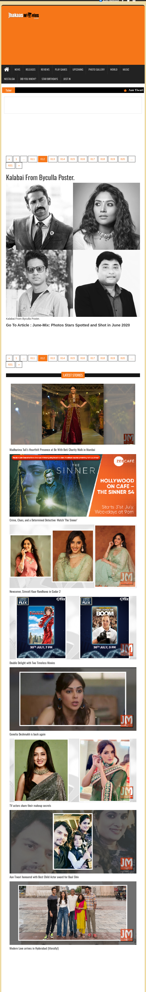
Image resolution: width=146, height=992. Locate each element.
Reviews (45, 69)
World (113, 69)
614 (62, 159)
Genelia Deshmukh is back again (27, 734)
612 (43, 159)
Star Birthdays (50, 79)
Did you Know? (28, 79)
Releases (30, 69)
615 (73, 159)
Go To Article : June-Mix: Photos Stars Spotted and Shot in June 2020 (68, 325)
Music (126, 69)
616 (83, 159)
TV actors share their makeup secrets (30, 805)
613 (52, 159)
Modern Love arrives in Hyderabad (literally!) (34, 948)
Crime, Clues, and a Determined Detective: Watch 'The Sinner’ (43, 520)
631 (10, 165)
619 (113, 159)
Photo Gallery (97, 69)
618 (103, 159)
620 (123, 159)
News (17, 69)
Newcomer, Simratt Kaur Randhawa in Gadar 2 (35, 591)
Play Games (61, 69)
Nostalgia (9, 79)
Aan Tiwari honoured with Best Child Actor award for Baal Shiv (44, 877)
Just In (67, 79)
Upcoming (78, 69)
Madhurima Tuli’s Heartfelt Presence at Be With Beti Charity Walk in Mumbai (52, 449)
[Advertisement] (94, 34)
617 (92, 159)
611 (32, 159)
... (24, 159)
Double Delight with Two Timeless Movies (32, 663)
